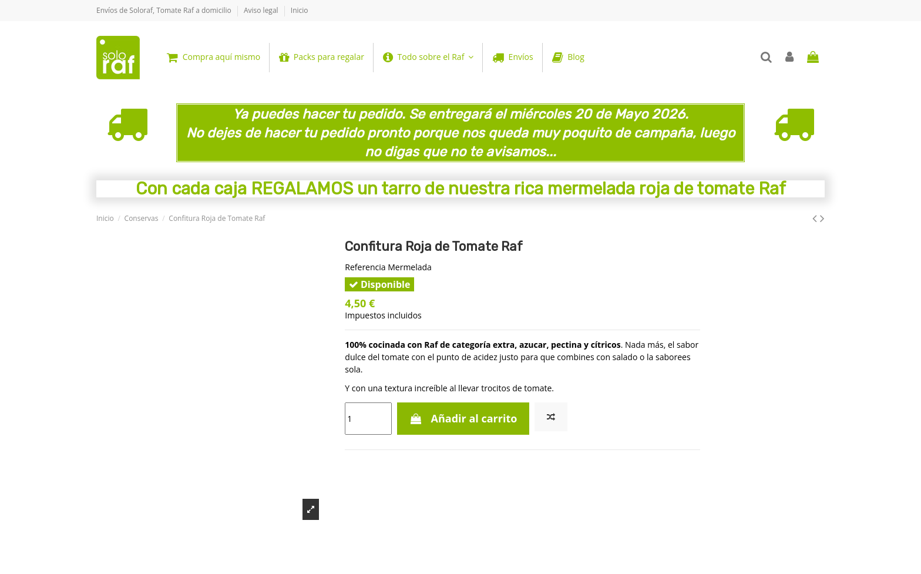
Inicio (299, 10)
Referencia (365, 267)
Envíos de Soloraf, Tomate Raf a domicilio (164, 10)
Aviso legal (262, 10)
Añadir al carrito (463, 418)
